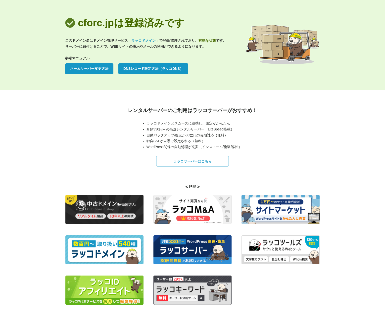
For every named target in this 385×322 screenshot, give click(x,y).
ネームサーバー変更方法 (89, 69)
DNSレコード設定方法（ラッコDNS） (153, 69)
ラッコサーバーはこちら (192, 161)
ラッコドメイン (143, 40)
